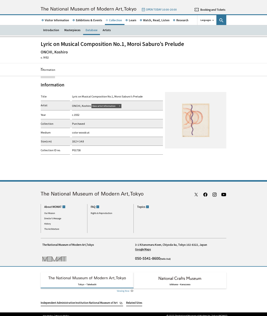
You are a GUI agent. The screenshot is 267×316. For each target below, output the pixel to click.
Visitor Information (57, 20)
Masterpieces (72, 30)
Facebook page (205, 194)
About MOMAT (53, 207)
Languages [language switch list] (205, 20)
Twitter (196, 194)
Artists (107, 30)
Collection (115, 20)
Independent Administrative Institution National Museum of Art (79, 299)
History (47, 223)
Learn (132, 20)
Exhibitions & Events (89, 20)
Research (182, 20)
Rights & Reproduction (101, 213)
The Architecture (51, 228)
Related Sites (134, 299)
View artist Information (105, 105)
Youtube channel (223, 194)
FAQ (93, 207)
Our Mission (49, 213)
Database (91, 30)
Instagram (214, 194)
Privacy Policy (62, 312)
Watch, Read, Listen (156, 20)
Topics (141, 207)
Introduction (51, 30)
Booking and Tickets (212, 9)
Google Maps (143, 249)
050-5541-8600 (147, 258)
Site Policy (48, 312)
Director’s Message (52, 218)
